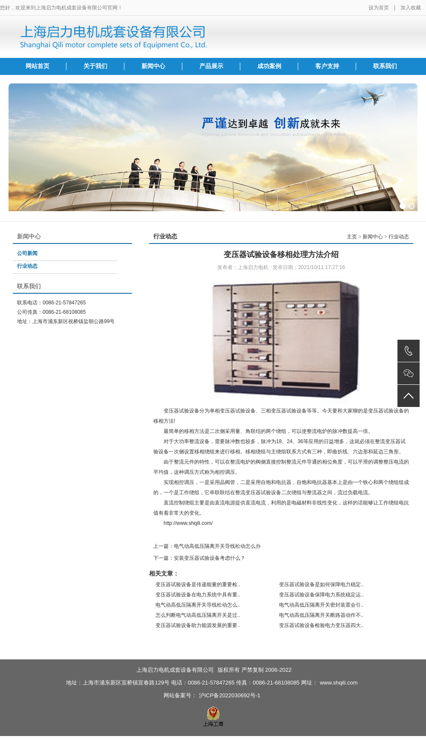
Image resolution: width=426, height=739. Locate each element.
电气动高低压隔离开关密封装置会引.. (321, 605)
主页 (352, 237)
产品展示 (211, 66)
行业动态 (27, 266)
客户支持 (327, 66)
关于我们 (95, 66)
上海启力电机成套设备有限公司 (175, 670)
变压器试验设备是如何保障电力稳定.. (321, 584)
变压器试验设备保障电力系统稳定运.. (321, 595)
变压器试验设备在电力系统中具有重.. (197, 595)
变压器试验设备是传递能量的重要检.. (197, 584)
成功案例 (269, 66)
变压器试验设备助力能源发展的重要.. (197, 625)
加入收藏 (410, 8)
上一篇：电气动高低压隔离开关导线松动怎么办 (207, 546)
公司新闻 (27, 253)
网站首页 (37, 66)
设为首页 (378, 8)
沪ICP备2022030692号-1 (230, 695)
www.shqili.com (339, 682)
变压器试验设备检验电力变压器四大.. (321, 625)
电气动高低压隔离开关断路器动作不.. (321, 615)
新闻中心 (153, 66)
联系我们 (385, 66)
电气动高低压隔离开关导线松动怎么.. (197, 605)
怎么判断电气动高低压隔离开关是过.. (197, 615)
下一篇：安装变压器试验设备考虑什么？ (199, 558)
